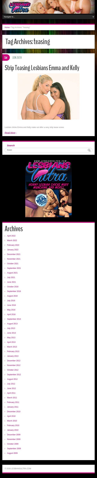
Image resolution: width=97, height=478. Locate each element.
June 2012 (11, 388)
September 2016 (14, 291)
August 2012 (12, 379)
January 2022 (12, 250)
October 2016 (12, 287)
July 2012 (11, 384)
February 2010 (13, 425)
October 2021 (12, 264)
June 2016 (11, 305)
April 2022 (11, 236)
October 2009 (12, 444)
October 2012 (12, 370)
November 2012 (13, 365)
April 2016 (11, 314)
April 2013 (11, 342)
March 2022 (12, 240)
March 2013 (12, 347)
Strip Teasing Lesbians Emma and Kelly (42, 68)
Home (7, 27)
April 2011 (11, 393)
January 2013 (12, 356)
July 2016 (11, 301)
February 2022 (13, 245)
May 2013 (11, 337)
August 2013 (12, 324)
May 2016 (11, 310)
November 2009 (13, 439)
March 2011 (12, 398)
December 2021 (13, 254)
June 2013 (11, 333)
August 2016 (12, 296)
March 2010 (12, 421)
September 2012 (14, 374)
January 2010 (12, 430)
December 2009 (13, 435)
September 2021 (14, 268)
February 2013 (13, 351)
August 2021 (12, 273)
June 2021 (11, 282)
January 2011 (12, 407)
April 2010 (11, 416)
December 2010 (13, 411)
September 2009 (14, 448)
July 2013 (11, 328)
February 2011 (13, 402)
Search (11, 145)
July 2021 (11, 277)
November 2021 (13, 259)
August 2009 (12, 453)
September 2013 (14, 319)
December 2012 (13, 361)
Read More (10, 132)
